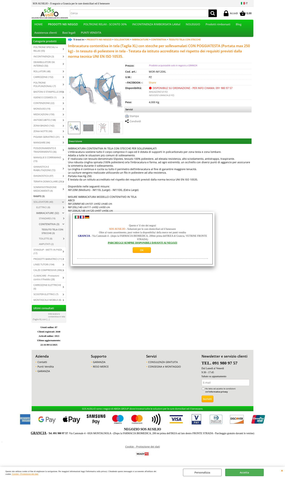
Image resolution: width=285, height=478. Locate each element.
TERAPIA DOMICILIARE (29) (47, 184)
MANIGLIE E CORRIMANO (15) (47, 161)
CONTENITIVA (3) (49, 226)
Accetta (244, 472)
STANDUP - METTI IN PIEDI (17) (47, 253)
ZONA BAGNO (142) (43, 128)
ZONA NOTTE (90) (42, 133)
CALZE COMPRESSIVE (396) (47, 272)
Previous (70, 130)
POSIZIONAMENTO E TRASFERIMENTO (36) (45, 152)
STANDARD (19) (47, 220)
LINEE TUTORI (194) (43, 267)
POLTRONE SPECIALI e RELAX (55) (45, 51)
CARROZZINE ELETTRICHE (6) (47, 289)
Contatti (42, 364)
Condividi (135, 123)
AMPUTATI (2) (46, 246)
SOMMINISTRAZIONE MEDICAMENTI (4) (45, 191)
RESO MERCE (101, 369)
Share (152, 85)
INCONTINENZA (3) (43, 58)
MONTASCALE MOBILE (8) (47, 302)
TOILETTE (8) (45, 241)
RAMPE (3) (39, 198)
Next (120, 130)
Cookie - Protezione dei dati (25, 474)
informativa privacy (218, 394)
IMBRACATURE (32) (47, 215)
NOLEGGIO (193, 25)
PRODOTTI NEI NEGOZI (63, 25)
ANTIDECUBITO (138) (44, 122)
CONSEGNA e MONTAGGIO (164, 369)
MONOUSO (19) (41, 111)
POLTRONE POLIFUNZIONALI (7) (44, 86)
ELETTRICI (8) (43, 209)
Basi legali (68, 34)
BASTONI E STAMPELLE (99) (48, 94)
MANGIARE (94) (41, 144)
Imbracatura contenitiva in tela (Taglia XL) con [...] (49, 319)
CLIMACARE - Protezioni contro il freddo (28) (46, 280)
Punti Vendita (45, 369)
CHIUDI (282, 470)
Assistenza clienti (45, 34)
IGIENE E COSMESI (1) (45, 100)
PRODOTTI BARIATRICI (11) (47, 261)
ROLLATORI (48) (42, 73)
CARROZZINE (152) (43, 79)
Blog (238, 25)
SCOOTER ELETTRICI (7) (45, 296)
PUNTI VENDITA (91, 34)
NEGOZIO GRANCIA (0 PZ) (161, 97)
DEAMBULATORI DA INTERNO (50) (44, 66)
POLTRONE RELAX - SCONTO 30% (105, 25)
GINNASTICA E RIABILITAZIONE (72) (44, 170)
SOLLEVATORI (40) (43, 204)
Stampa (134, 118)
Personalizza (202, 472)
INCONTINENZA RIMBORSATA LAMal (156, 25)
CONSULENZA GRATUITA (163, 364)
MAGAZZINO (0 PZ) (158, 94)
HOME (38, 25)
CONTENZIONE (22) (43, 105)
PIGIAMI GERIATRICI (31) (46, 139)
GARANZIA (43, 373)
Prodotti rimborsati (218, 25)
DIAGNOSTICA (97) (43, 178)
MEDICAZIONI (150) (43, 116)
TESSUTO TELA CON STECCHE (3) (52, 233)
